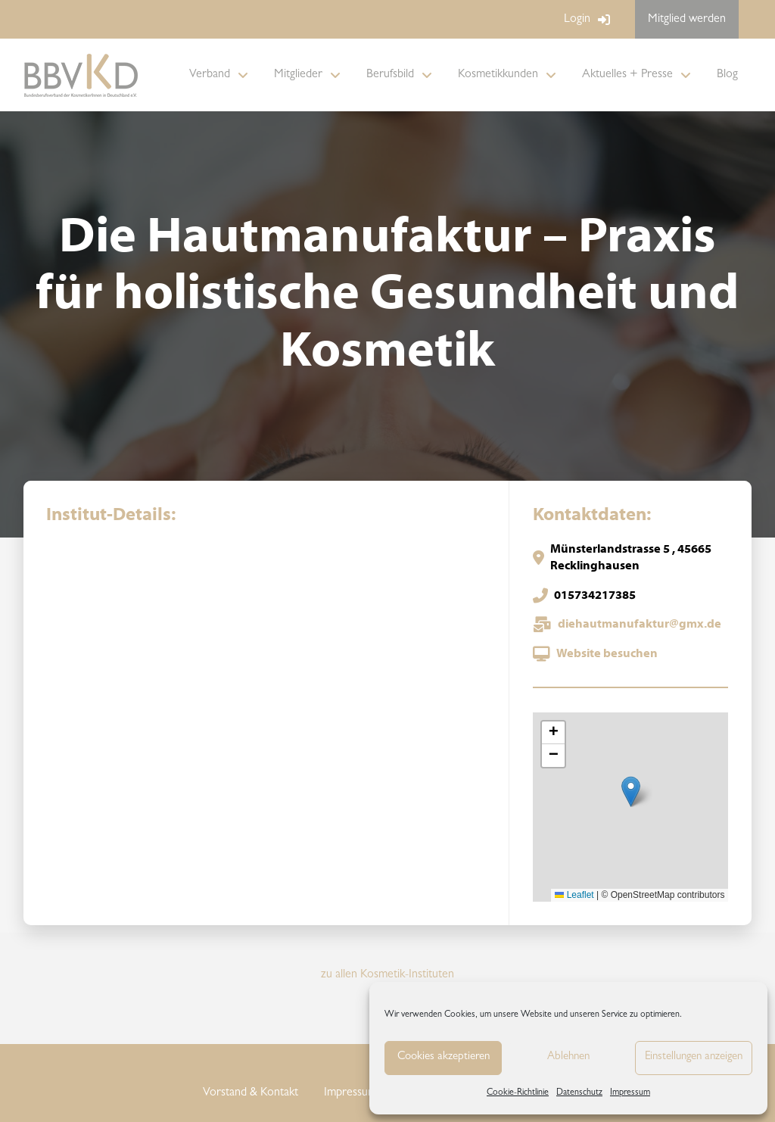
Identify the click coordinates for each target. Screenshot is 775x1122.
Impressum (630, 1093)
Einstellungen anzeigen (693, 1057)
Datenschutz (579, 1093)
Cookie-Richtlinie (518, 1093)
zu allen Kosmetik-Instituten (387, 975)
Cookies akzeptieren (443, 1057)
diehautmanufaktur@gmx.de (639, 625)
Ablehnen (568, 1057)
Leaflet (574, 895)
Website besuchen (607, 654)
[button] (630, 791)
